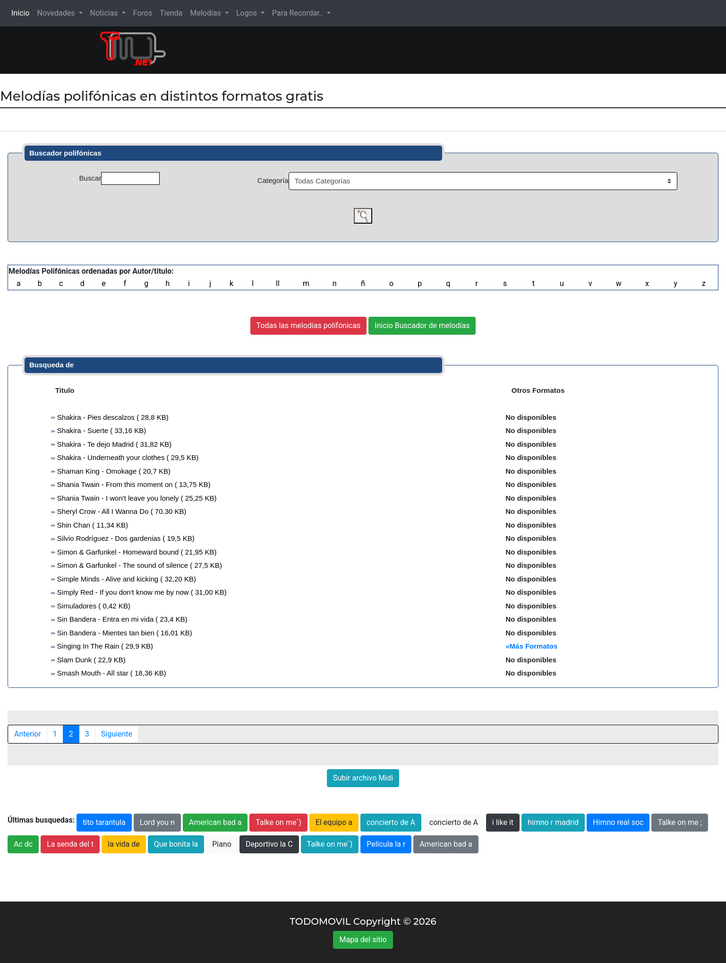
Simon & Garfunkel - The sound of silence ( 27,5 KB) (138, 565)
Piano (221, 844)
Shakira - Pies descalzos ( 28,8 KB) (112, 417)
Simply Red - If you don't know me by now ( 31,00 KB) (141, 592)
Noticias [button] (105, 13)
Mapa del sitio (362, 939)
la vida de (123, 844)
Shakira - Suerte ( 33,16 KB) (100, 430)
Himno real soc (618, 822)
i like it (502, 822)
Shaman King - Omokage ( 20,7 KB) (113, 471)
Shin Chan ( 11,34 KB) (91, 525)
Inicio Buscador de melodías (422, 325)
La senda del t (70, 844)
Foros (142, 13)
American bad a (215, 822)
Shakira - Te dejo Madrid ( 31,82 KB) (113, 444)
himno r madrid (553, 822)
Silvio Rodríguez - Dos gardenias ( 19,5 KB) (125, 538)
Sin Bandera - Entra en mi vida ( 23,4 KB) (121, 619)
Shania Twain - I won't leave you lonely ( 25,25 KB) (136, 498)
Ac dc (23, 844)
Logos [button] (247, 13)
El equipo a (334, 822)
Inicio (22, 12)
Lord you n (157, 822)
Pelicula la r (386, 844)
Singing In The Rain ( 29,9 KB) (104, 646)
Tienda (171, 13)
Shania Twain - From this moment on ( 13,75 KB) (133, 484)
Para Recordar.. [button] (298, 13)
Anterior (27, 733)
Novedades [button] (57, 13)
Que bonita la (176, 844)
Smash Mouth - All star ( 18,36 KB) (110, 673)
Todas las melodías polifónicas (308, 325)
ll (278, 283)
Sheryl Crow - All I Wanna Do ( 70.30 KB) (121, 511)
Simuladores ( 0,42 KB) (92, 606)
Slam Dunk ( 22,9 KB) (90, 660)
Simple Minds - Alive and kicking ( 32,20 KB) (125, 579)
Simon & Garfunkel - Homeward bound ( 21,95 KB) (136, 552)
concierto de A (391, 822)
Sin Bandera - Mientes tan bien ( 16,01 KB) (123, 633)
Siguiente (116, 733)
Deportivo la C (269, 844)
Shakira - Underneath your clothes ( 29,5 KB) (127, 457)
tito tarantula (104, 822)
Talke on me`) (278, 822)
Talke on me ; (679, 822)
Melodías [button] (206, 13)
